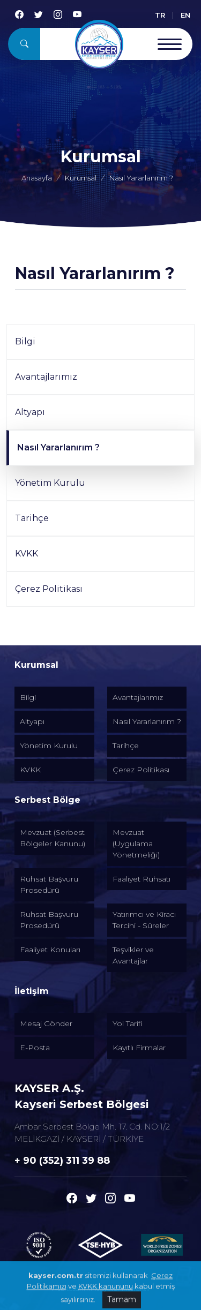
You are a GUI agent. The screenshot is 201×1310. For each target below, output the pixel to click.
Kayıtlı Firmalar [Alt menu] (139, 1047)
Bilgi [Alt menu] (28, 697)
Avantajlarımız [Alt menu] (138, 697)
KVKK (26, 553)
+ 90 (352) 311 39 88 (62, 1160)
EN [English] (185, 15)
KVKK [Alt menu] (30, 769)
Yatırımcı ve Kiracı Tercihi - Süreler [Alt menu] (144, 919)
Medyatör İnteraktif (120, 1288)
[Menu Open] (170, 44)
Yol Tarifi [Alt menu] (127, 1023)
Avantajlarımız (46, 377)
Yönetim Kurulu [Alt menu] (49, 745)
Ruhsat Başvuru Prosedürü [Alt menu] (49, 884)
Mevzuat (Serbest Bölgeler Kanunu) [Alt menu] (52, 837)
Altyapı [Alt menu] (32, 721)
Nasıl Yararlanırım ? (58, 447)
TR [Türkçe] (160, 15)
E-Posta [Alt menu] (35, 1047)
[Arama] (24, 44)
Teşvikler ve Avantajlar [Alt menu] (133, 955)
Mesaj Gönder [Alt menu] (46, 1023)
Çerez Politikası (49, 589)
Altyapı (30, 412)
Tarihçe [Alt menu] (126, 745)
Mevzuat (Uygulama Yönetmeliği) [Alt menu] (136, 843)
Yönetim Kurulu (50, 483)
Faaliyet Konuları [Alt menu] (50, 949)
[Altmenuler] (100, 665)
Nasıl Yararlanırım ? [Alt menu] (147, 721)
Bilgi (25, 341)
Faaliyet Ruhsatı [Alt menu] (141, 879)
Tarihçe (32, 518)
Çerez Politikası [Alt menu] (141, 769)
